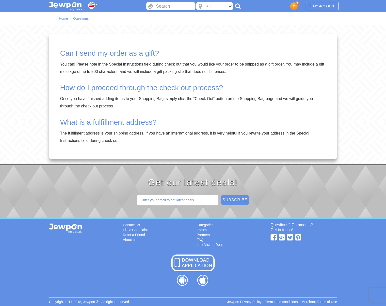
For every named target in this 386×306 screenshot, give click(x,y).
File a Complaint (135, 230)
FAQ (200, 240)
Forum (202, 230)
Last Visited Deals (210, 245)
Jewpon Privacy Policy (244, 302)
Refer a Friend (134, 235)
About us (129, 240)
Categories (205, 225)
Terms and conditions (281, 302)
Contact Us (131, 225)
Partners (203, 235)
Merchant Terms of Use (319, 302)
